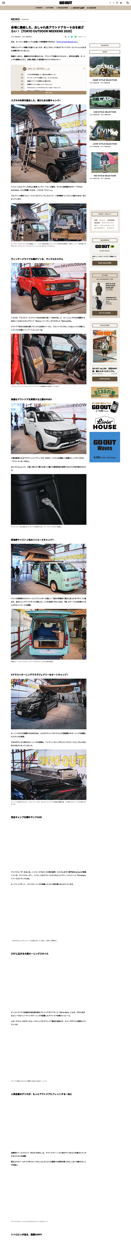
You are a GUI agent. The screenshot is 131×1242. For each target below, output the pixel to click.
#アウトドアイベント (108, 225)
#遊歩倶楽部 (110, 223)
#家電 (95, 223)
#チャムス (102, 223)
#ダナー (96, 228)
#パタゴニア (110, 231)
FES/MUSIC (25, 22)
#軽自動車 (97, 225)
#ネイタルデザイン (99, 231)
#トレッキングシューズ (107, 228)
